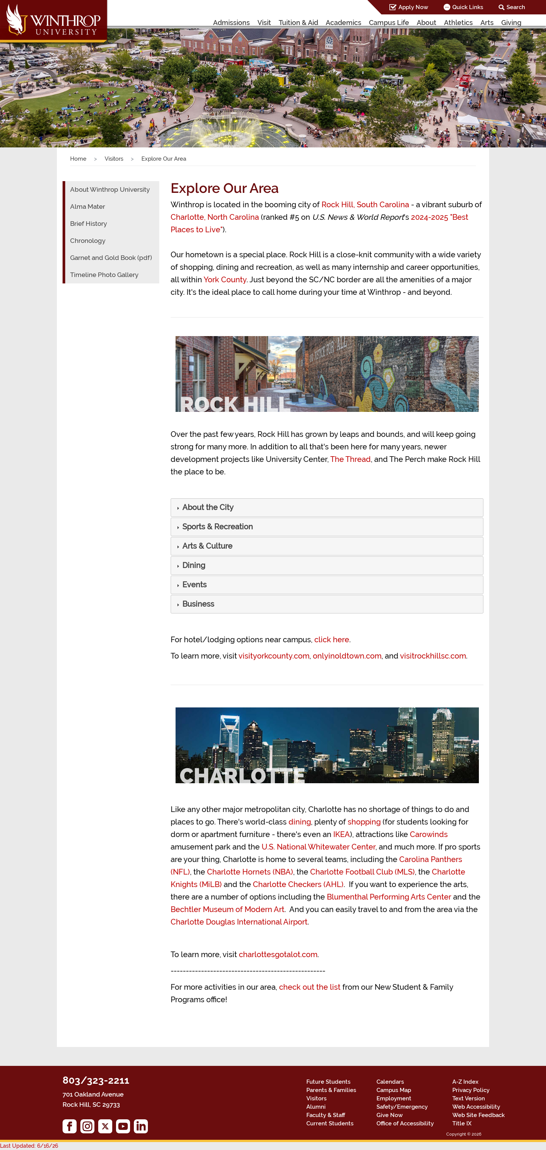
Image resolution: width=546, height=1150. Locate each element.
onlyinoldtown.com (347, 655)
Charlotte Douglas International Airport (239, 921)
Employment (394, 1098)
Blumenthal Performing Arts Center (389, 896)
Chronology (87, 240)
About (426, 23)
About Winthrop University (110, 189)
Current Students (329, 1123)
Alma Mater (87, 206)
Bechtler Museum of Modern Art (227, 909)
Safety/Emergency (402, 1106)
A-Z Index (465, 1081)
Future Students (328, 1081)
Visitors (114, 158)
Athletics (458, 23)
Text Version (468, 1098)
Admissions (231, 23)
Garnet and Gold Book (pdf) (111, 257)
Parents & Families (331, 1090)
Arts (487, 23)
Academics (343, 23)
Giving (511, 23)
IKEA (341, 834)
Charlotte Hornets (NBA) (250, 871)
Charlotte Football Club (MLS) (362, 871)
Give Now (390, 1115)
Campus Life (389, 23)
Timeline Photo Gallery (104, 275)
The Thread (350, 459)
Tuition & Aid (298, 23)
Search (516, 7)
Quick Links (467, 7)
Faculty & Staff (325, 1115)
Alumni (316, 1106)
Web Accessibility (476, 1106)
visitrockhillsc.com (433, 655)
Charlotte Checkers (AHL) (298, 884)
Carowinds (429, 834)
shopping (364, 821)
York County (225, 279)
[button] (207, 508)
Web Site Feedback (478, 1115)
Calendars (390, 1081)
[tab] (327, 507)
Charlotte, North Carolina (215, 217)
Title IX (462, 1123)
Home (78, 158)
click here (331, 639)
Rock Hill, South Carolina (365, 204)
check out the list (309, 987)
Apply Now (413, 7)
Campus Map (394, 1090)
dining (300, 821)
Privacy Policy (471, 1090)
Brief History (88, 223)
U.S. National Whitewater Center (318, 846)
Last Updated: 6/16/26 (29, 1146)
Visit (264, 23)
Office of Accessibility (405, 1123)
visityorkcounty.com (273, 655)
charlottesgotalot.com (278, 954)
